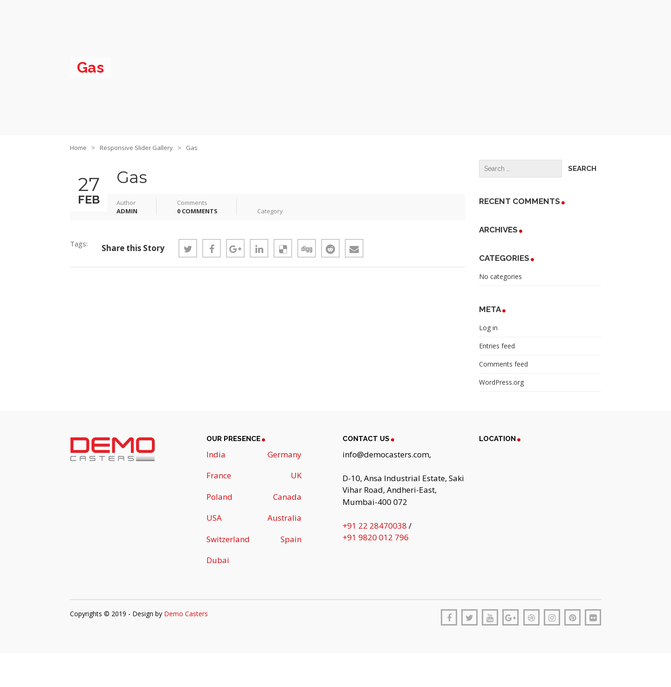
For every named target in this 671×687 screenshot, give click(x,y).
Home (78, 147)
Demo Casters (186, 613)
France (218, 475)
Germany (284, 454)
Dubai (217, 560)
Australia (284, 517)
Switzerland (228, 539)
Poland (219, 496)
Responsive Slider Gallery (136, 147)
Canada (287, 496)
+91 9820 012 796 (375, 537)
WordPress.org (501, 382)
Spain (291, 539)
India (216, 454)
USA (214, 517)
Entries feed (497, 345)
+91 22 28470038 (375, 525)
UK (296, 475)
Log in (488, 327)
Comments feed (503, 364)
